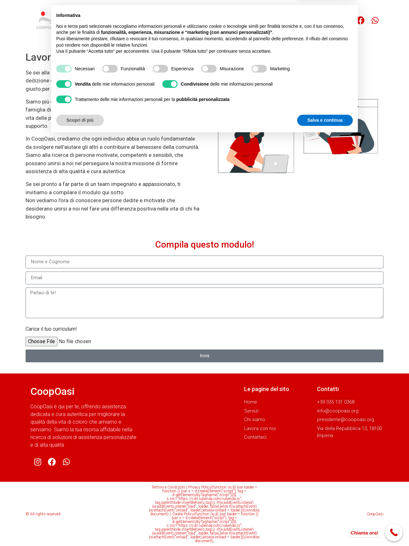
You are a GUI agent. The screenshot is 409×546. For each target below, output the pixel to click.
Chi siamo (190, 20)
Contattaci (269, 20)
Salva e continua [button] (325, 528)
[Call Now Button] (394, 532)
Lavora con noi (229, 20)
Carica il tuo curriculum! (51, 329)
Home (133, 20)
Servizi (159, 20)
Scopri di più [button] (80, 528)
